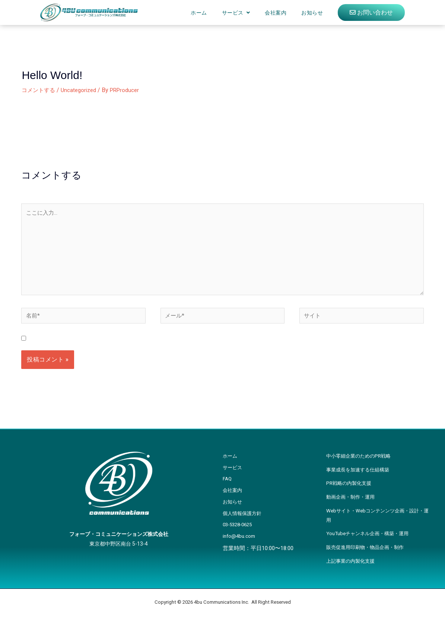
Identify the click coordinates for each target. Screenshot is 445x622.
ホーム (199, 13)
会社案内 (275, 13)
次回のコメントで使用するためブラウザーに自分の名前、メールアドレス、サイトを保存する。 (159, 346)
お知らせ (312, 13)
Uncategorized (82, 90)
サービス (233, 13)
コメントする (39, 90)
